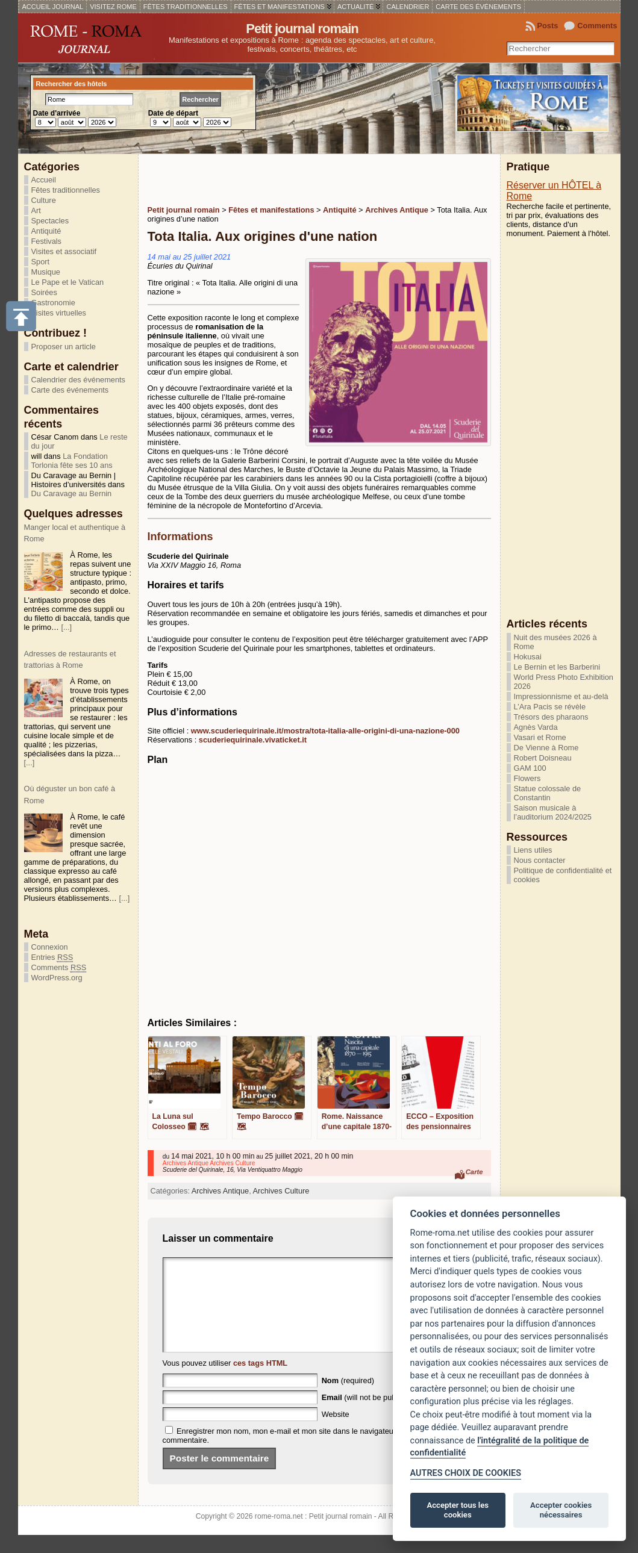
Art (36, 210)
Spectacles (50, 220)
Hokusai (528, 656)
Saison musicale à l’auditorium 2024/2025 (553, 812)
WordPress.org (57, 977)
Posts (547, 25)
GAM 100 (530, 768)
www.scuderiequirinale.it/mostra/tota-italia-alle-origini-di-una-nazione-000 (325, 730)
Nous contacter (540, 860)
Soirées (44, 292)
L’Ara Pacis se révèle (550, 706)
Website (335, 1432)
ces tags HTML (260, 1381)
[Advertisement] (289, 178)
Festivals (46, 241)
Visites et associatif (64, 251)
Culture (43, 200)
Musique (45, 271)
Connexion (49, 946)
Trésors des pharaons (551, 716)
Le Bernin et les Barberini (557, 666)
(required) (348, 1398)
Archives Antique (220, 1190)
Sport (40, 261)
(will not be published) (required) (388, 1415)
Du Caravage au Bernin (71, 493)
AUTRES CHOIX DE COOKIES (465, 1473)
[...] (66, 627)
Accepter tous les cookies (458, 1510)
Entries (52, 957)
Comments (597, 25)
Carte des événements (70, 389)
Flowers (527, 778)
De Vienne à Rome (546, 747)
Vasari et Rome (540, 737)
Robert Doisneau (543, 757)
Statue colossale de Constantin (547, 793)
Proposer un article (63, 346)
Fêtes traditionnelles (66, 190)
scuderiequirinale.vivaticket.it (253, 739)
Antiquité (46, 230)
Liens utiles (533, 849)
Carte (474, 1171)
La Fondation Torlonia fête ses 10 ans (72, 461)
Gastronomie (53, 302)
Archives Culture (281, 1190)
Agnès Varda (536, 727)
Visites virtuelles (59, 312)
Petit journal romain (302, 28)
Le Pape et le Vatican (67, 282)
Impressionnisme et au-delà (561, 696)
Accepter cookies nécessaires (561, 1510)
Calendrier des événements (78, 379)
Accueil (43, 179)
